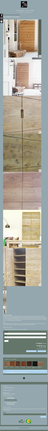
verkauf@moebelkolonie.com (8, 387)
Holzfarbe (6, 331)
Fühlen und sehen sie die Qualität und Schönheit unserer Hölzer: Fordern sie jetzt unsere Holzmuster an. (26, 371)
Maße (5, 335)
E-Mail (4, 412)
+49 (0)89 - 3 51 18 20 (7, 390)
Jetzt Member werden (42, 347)
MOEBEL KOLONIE (25, 10)
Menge (5, 339)
